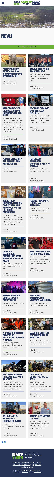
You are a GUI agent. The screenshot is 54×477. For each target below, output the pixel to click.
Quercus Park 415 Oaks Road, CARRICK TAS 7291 (27, 462)
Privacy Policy (25, 472)
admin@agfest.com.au (27, 467)
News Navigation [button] (27, 47)
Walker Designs (37, 472)
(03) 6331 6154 (37, 465)
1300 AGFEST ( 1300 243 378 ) (22, 465)
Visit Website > (29, 458)
